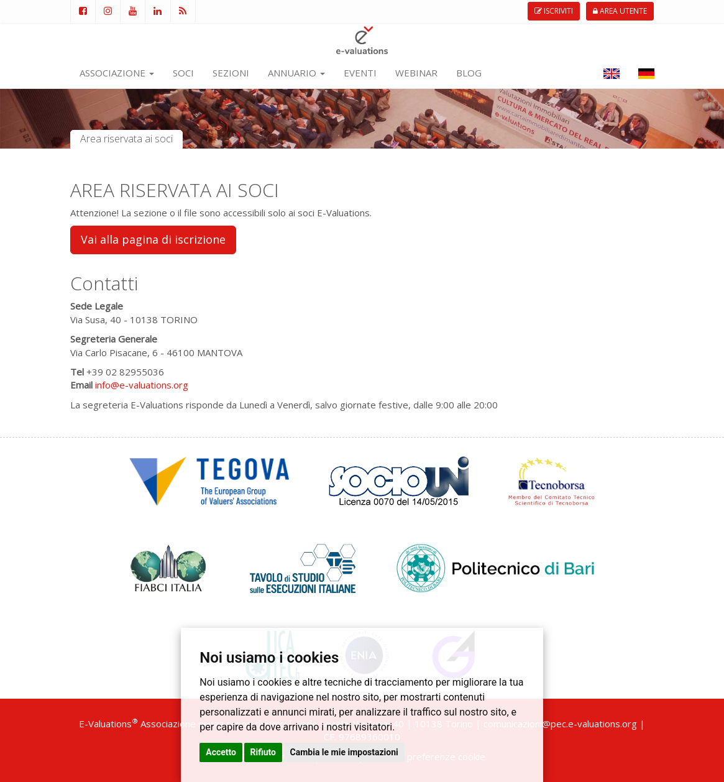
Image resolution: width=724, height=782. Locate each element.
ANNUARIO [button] (296, 73)
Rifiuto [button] (263, 752)
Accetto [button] (221, 752)
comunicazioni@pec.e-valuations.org (560, 723)
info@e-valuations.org (141, 385)
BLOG (469, 73)
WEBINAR (416, 73)
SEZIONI (231, 73)
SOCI (183, 73)
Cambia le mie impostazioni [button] (344, 752)
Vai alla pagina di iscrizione (153, 239)
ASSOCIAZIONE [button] (117, 73)
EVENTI (360, 73)
